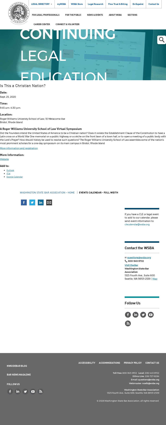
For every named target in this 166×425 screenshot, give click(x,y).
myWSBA (61, 4)
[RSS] (128, 323)
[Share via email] (49, 202)
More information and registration (19, 148)
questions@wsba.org (139, 257)
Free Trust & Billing (118, 4)
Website (4, 159)
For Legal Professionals (45, 14)
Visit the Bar (131, 265)
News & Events (95, 14)
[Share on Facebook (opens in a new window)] (23, 202)
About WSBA (115, 14)
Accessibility (86, 362)
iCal (8, 173)
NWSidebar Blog (17, 365)
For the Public (73, 14)
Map (154, 278)
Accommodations (109, 362)
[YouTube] (151, 314)
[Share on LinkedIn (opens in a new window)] (40, 202)
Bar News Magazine (19, 374)
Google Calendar (14, 176)
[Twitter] (143, 314)
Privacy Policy (133, 362)
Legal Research (95, 4)
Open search (161, 40)
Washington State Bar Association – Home (47, 192)
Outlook (10, 170)
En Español (138, 4)
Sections (132, 14)
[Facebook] (128, 314)
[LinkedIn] (135, 314)
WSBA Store (77, 4)
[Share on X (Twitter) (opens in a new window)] (32, 202)
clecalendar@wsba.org (137, 224)
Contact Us (153, 4)
